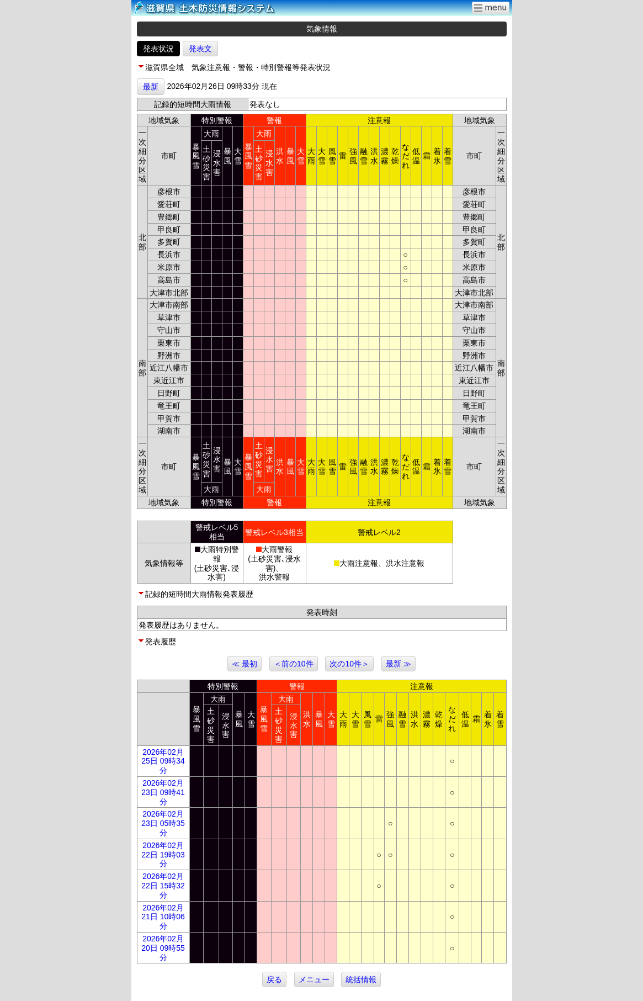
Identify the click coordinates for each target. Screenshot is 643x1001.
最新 (150, 86)
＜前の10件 (293, 663)
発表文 (200, 48)
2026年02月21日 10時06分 (163, 917)
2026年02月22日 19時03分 (163, 854)
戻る (274, 979)
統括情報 (361, 979)
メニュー (314, 979)
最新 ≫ (398, 663)
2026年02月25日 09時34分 (163, 761)
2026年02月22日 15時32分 (163, 885)
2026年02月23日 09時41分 (163, 792)
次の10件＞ (349, 663)
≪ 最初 (244, 663)
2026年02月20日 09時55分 (163, 948)
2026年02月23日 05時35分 (163, 823)
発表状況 (158, 48)
